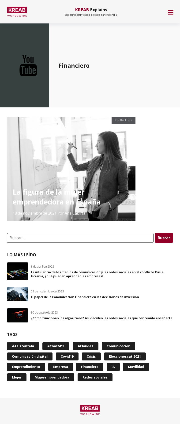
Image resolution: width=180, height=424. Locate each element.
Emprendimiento (26, 366)
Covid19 (67, 356)
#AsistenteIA (23, 346)
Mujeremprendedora (52, 377)
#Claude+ (86, 346)
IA (113, 366)
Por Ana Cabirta (71, 213)
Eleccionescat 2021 (125, 356)
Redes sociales (95, 377)
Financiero (123, 120)
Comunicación (118, 346)
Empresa (60, 366)
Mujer (17, 377)
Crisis (91, 356)
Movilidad (136, 366)
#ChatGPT (55, 346)
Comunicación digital (30, 356)
